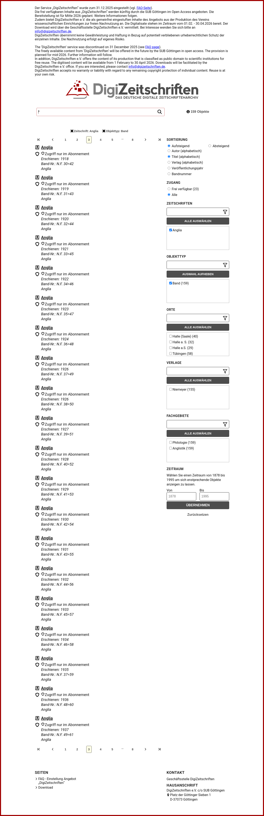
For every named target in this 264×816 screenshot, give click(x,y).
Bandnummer (180, 174)
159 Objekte (198, 111)
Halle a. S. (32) (181, 342)
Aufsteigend (178, 146)
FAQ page (152, 47)
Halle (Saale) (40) (183, 336)
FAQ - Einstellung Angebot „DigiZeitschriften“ (57, 781)
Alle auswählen (198, 221)
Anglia (47, 147)
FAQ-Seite (144, 8)
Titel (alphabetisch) (184, 157)
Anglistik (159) (181, 448)
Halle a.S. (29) (181, 348)
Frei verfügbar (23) (183, 189)
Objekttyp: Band (115, 131)
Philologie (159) (182, 443)
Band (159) (179, 283)
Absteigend (218, 146)
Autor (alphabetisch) (185, 151)
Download (45, 787)
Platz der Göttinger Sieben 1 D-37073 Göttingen (190, 797)
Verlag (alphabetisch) (185, 162)
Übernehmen (198, 505)
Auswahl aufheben (198, 274)
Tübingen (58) (181, 354)
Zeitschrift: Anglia (84, 131)
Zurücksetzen (197, 514)
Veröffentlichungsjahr (185, 168)
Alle (172, 195)
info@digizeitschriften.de (53, 31)
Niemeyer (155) (182, 389)
